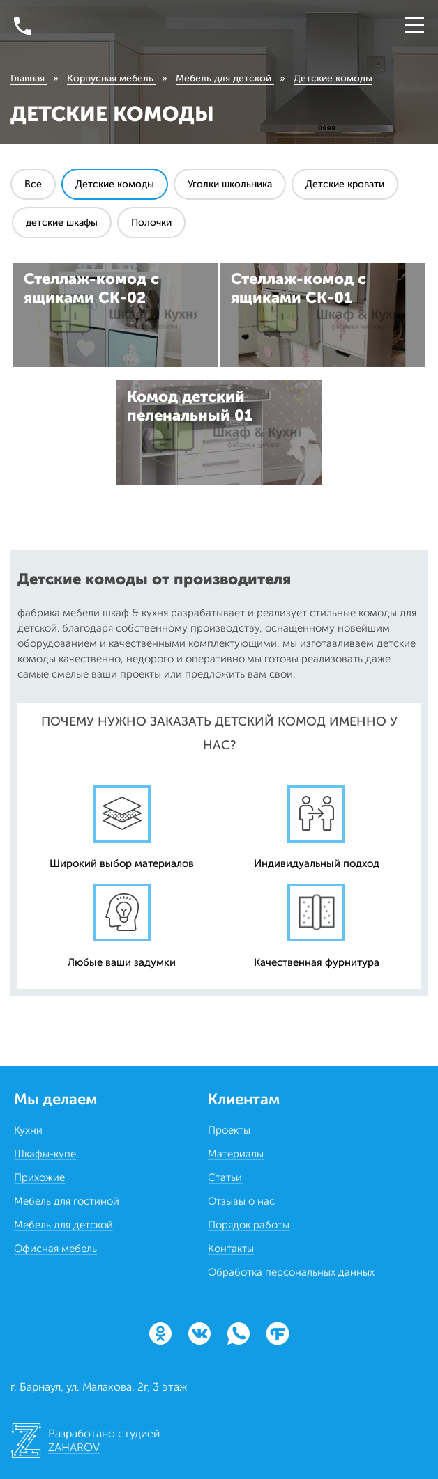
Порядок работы (248, 1225)
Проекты (229, 1130)
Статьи (225, 1177)
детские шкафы (62, 222)
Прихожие (39, 1177)
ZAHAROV (74, 1447)
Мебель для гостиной (66, 1201)
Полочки (151, 222)
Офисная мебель (55, 1248)
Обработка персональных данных (291, 1272)
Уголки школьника (230, 184)
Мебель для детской (63, 1225)
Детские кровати (344, 184)
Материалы (236, 1154)
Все (33, 184)
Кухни (28, 1130)
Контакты (231, 1248)
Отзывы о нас (241, 1201)
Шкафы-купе (45, 1154)
